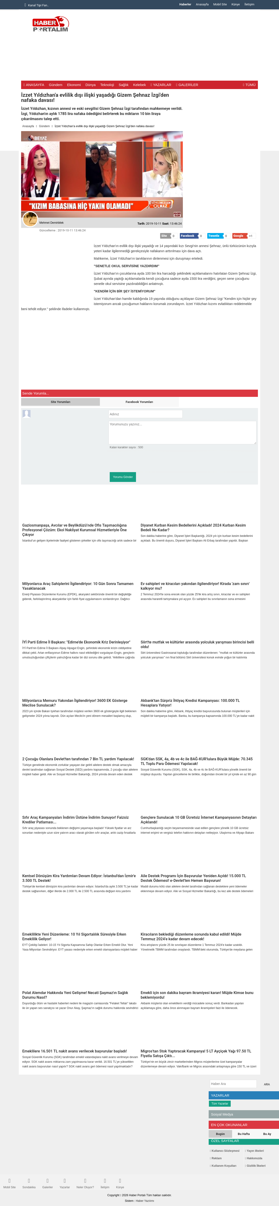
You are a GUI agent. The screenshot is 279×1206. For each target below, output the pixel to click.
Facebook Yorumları (139, 402)
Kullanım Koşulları (223, 1165)
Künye (235, 4)
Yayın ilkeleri (254, 1150)
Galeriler (47, 1182)
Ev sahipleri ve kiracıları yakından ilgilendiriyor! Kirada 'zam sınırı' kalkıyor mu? (195, 586)
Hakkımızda (253, 1158)
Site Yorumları (60, 402)
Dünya (90, 85)
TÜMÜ (249, 85)
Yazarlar (65, 1182)
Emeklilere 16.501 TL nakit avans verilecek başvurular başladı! (74, 1051)
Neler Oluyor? (85, 1182)
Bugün (220, 1134)
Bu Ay (267, 1134)
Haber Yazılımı (145, 1200)
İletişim (249, 4)
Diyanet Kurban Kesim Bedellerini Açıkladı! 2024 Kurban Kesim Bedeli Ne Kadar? (193, 527)
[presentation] (144, 462)
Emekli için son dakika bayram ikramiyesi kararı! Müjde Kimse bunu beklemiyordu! (197, 995)
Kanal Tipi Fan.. (37, 5)
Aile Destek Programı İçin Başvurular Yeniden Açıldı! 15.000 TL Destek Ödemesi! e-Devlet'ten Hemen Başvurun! (193, 878)
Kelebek (139, 85)
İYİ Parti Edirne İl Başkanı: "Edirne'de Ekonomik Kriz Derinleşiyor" (76, 642)
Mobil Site (220, 4)
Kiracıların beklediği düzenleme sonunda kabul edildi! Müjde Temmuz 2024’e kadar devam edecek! (191, 936)
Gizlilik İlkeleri (255, 1165)
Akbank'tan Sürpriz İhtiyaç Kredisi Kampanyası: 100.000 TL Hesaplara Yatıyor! (190, 702)
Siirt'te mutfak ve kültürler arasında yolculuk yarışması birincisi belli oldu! (197, 644)
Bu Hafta (244, 1134)
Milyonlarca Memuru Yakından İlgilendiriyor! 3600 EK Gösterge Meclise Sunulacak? (74, 702)
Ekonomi (74, 85)
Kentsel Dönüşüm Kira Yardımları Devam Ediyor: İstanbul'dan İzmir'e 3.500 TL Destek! (79, 878)
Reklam (216, 1158)
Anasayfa (202, 4)
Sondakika (29, 1182)
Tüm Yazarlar (219, 1103)
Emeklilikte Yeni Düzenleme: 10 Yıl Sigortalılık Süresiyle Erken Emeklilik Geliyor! (74, 936)
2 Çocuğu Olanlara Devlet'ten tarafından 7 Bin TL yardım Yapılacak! (78, 759)
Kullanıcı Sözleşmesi (224, 1150)
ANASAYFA (33, 85)
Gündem (56, 85)
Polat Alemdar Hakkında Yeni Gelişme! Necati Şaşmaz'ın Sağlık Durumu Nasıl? (75, 995)
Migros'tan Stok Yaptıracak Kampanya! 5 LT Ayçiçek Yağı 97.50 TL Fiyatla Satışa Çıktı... (196, 1053)
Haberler (185, 4)
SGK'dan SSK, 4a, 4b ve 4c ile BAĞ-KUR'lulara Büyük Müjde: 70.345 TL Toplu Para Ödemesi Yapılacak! (197, 761)
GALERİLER (187, 85)
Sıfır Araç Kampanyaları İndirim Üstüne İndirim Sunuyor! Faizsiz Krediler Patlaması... (75, 819)
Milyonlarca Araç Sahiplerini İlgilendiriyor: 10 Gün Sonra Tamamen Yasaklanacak (77, 586)
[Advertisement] (172, 46)
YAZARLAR (161, 85)
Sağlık (123, 85)
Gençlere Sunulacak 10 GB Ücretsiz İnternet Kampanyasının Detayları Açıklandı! (199, 819)
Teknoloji (107, 85)
